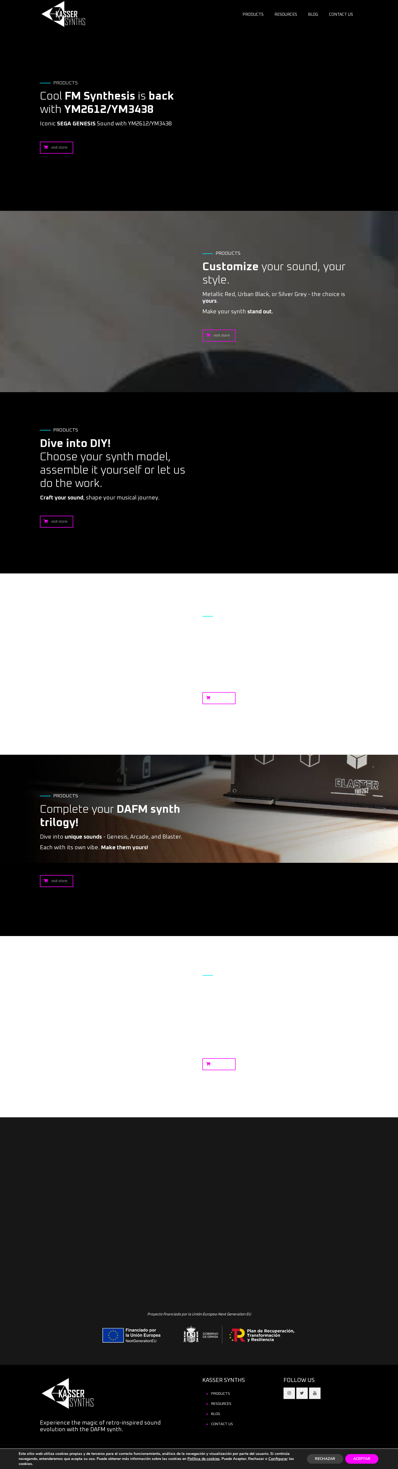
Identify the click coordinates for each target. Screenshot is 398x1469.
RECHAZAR (325, 1458)
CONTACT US (222, 1424)
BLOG (215, 1414)
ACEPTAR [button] (361, 1458)
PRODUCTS (220, 1394)
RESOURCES (221, 1404)
